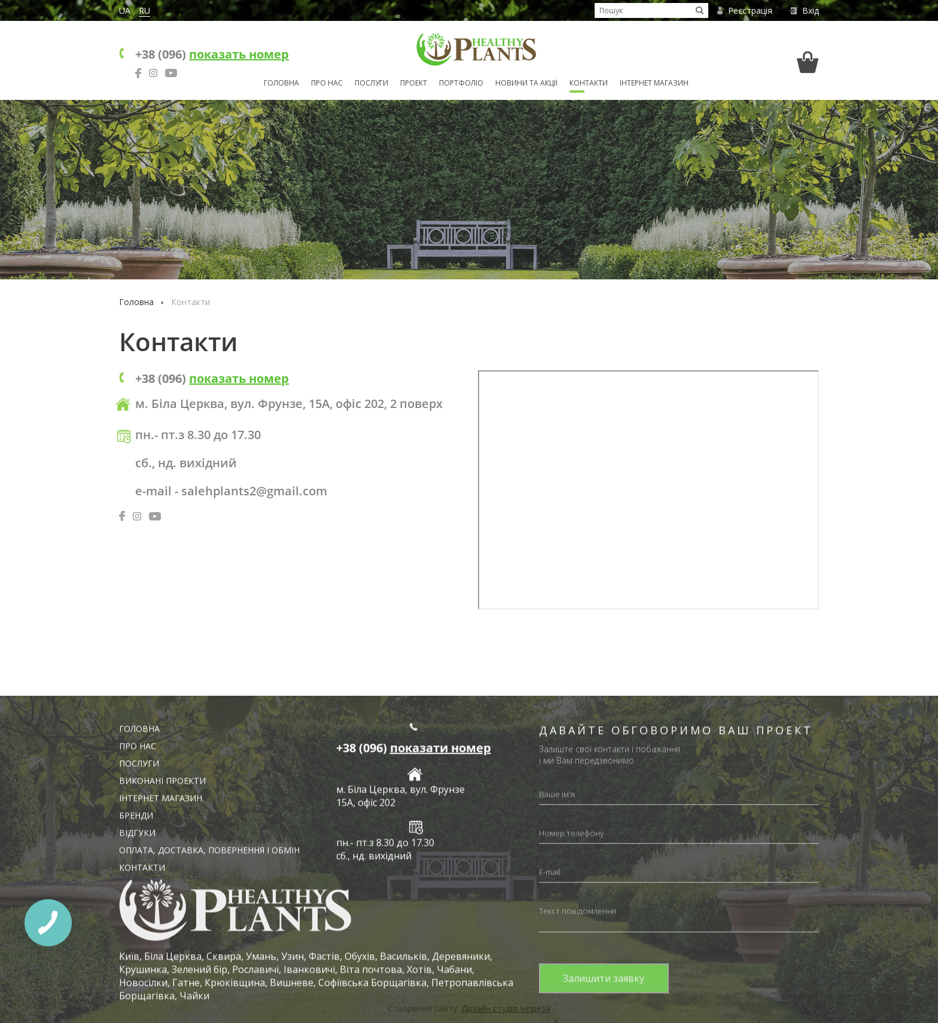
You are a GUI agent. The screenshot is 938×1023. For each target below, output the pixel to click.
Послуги (371, 83)
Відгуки (137, 972)
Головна (281, 83)
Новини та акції (526, 83)
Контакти (589, 83)
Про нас (327, 83)
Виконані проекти (162, 919)
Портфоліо (461, 83)
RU (144, 10)
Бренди (136, 954)
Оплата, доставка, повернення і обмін (209, 989)
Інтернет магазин (654, 83)
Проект (413, 83)
